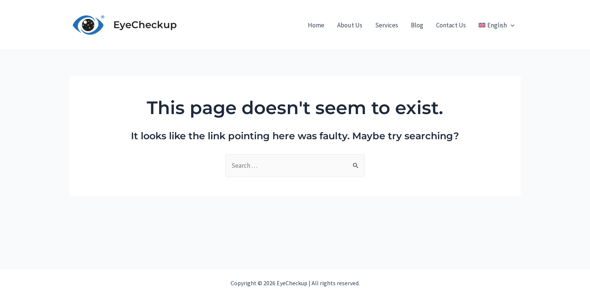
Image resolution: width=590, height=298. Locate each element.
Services (386, 25)
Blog (417, 25)
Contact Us (451, 25)
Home (316, 25)
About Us (349, 25)
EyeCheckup (145, 25)
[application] (510, 25)
